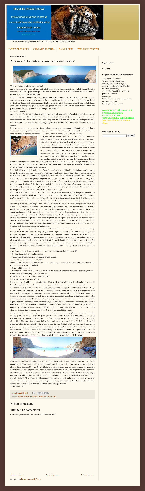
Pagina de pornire (52, 475)
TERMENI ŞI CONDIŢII (88, 49)
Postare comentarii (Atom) (31, 479)
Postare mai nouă (17, 475)
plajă (45, 396)
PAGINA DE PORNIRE (19, 49)
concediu (20, 396)
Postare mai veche (87, 475)
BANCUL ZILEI (66, 49)
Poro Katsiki (52, 396)
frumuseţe (33, 396)
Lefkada (40, 396)
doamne (27, 396)
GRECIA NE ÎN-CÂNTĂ (44, 49)
